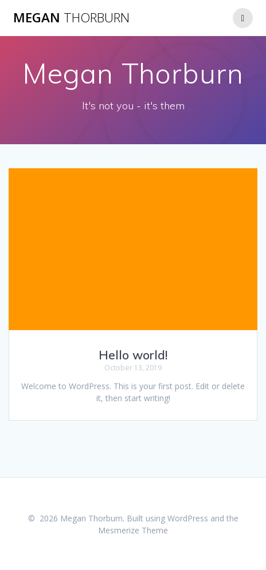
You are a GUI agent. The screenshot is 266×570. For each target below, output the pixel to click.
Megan (71, 17)
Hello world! (133, 354)
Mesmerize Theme (133, 530)
